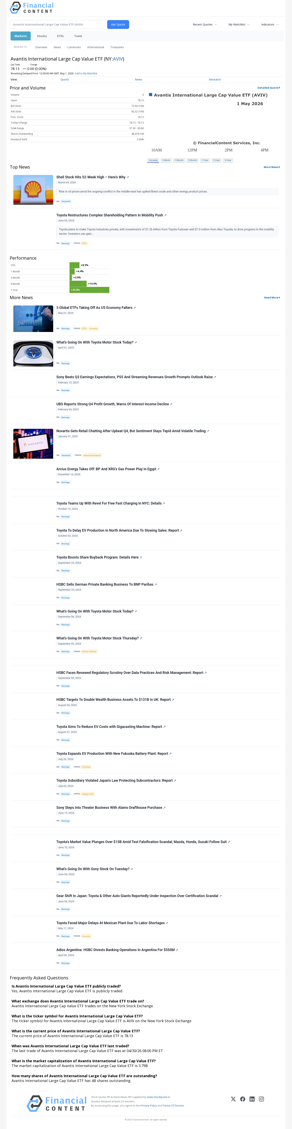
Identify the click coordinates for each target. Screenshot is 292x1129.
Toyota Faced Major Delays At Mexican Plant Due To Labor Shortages (112, 923)
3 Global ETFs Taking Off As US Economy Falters (96, 308)
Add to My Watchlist (86, 73)
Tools (78, 36)
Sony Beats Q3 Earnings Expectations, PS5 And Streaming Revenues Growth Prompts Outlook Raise (136, 377)
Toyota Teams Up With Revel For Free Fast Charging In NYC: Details (110, 503)
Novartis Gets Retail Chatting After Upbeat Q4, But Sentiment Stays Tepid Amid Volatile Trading (132, 431)
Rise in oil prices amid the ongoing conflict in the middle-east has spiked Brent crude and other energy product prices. (134, 191)
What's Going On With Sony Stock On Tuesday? (94, 869)
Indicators (267, 24)
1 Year (205, 160)
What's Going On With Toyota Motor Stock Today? (96, 342)
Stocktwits (66, 201)
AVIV (118, 58)
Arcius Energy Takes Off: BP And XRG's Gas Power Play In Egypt (108, 469)
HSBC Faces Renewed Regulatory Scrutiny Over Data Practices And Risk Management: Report (131, 673)
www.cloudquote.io (158, 1097)
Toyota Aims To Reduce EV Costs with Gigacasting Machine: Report (111, 727)
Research (215, 79)
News (57, 47)
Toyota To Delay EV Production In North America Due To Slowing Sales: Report (119, 530)
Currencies (74, 47)
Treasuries (117, 47)
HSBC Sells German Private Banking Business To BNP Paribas (106, 584)
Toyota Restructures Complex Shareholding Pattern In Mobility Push (111, 215)
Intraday (153, 160)
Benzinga (66, 243)
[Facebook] (243, 1103)
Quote (65, 79)
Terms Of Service (173, 1105)
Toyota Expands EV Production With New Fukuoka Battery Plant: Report (113, 754)
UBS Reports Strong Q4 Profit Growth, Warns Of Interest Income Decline (114, 404)
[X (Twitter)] (233, 1103)
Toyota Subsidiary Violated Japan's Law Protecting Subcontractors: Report (116, 780)
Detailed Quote (268, 87)
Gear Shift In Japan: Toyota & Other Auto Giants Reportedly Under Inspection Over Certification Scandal (139, 896)
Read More (271, 297)
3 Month (192, 160)
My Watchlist (236, 24)
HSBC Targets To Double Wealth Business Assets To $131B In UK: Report (115, 700)
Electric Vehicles (89, 651)
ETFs (60, 36)
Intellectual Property (92, 455)
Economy (94, 328)
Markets (21, 36)
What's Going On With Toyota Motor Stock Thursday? (99, 638)
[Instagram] (261, 1103)
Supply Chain (87, 794)
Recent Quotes (203, 24)
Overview (41, 47)
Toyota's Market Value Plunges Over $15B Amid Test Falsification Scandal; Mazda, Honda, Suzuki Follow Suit (143, 842)
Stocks (42, 36)
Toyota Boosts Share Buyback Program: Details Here (99, 557)
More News (271, 167)
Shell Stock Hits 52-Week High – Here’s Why (92, 177)
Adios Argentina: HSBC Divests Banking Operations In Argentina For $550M (117, 950)
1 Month (179, 160)
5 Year (228, 160)
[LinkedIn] (252, 1103)
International (95, 47)
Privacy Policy (149, 1105)
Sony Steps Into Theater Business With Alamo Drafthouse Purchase (111, 808)
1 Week (166, 160)
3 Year (216, 160)
